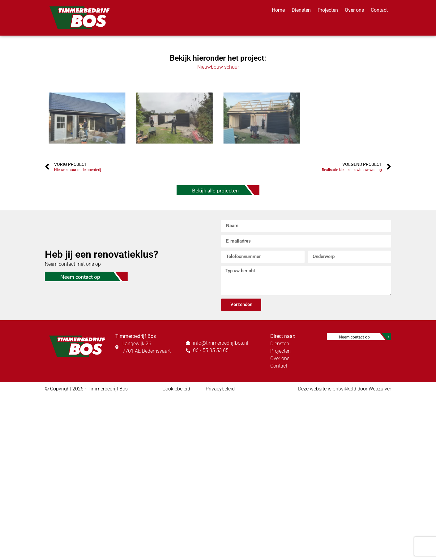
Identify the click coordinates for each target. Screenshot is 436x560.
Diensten (301, 10)
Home (278, 10)
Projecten (328, 10)
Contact (379, 10)
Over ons (354, 10)
